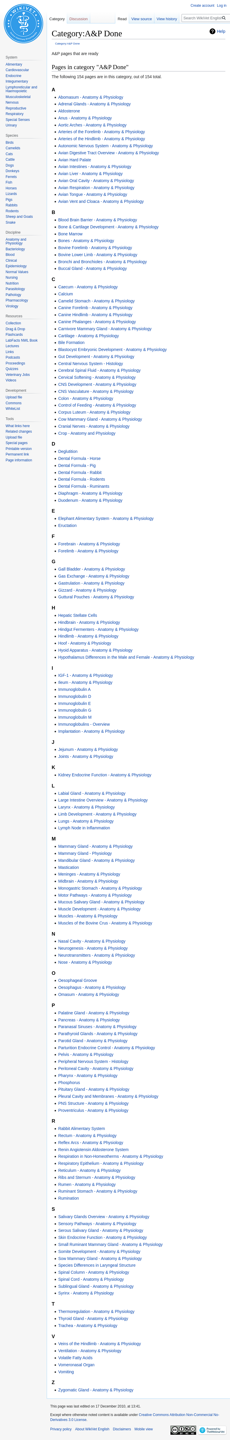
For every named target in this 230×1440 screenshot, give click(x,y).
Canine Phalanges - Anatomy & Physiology (97, 321)
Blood (10, 255)
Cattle (10, 159)
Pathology (13, 295)
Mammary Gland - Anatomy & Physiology (95, 846)
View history (167, 19)
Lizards (11, 194)
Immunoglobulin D (74, 696)
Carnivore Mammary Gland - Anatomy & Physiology (104, 328)
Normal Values (17, 272)
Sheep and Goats (19, 217)
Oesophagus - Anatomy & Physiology (92, 987)
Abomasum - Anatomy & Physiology (90, 97)
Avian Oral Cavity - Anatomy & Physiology (96, 180)
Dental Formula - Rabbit (80, 472)
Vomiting (66, 1371)
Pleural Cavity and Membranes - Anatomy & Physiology (108, 1096)
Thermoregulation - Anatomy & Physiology (96, 1311)
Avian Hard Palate (74, 159)
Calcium (65, 294)
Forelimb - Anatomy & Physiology (88, 551)
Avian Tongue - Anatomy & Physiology (92, 194)
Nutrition (12, 283)
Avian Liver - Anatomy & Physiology (90, 173)
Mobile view (144, 1429)
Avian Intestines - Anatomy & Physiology (94, 166)
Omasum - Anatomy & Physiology (88, 994)
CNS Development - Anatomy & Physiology (97, 384)
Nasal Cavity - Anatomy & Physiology (91, 941)
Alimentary (14, 64)
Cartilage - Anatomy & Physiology (88, 335)
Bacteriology (15, 249)
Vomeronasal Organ (76, 1364)
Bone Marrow (70, 234)
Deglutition (67, 451)
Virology (12, 306)
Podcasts (13, 357)
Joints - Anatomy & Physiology (85, 756)
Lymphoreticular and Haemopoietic (21, 89)
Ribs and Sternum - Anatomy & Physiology (96, 1177)
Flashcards (14, 335)
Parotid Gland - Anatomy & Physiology (92, 1040)
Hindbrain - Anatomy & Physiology (89, 622)
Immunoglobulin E (74, 703)
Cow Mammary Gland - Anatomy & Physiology (100, 419)
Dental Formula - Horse (79, 458)
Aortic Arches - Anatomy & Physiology (92, 125)
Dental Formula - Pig (76, 465)
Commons (14, 403)
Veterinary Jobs (18, 375)
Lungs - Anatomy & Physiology (86, 821)
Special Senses (18, 120)
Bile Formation (71, 342)
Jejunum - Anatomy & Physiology (88, 749)
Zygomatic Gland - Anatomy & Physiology (95, 1390)
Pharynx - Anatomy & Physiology (87, 1075)
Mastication (68, 867)
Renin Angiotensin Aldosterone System (93, 1149)
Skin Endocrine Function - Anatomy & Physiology (102, 1237)
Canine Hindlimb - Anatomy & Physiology (95, 314)
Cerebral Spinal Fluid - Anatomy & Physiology (99, 370)
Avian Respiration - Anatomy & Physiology (96, 187)
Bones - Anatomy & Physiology (86, 240)
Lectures (12, 346)
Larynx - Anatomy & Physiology (86, 807)
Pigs (9, 200)
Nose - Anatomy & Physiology (85, 962)
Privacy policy (61, 1429)
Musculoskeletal (18, 97)
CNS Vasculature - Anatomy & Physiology (95, 391)
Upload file (14, 397)
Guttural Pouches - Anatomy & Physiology (96, 597)
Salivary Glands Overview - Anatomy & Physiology (103, 1216)
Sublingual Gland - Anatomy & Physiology (95, 1286)
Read (122, 19)
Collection (13, 323)
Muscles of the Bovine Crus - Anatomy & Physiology (105, 923)
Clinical (11, 260)
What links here (18, 426)
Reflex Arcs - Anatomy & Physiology (90, 1142)
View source (141, 19)
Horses (11, 188)
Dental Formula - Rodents (81, 479)
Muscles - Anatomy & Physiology (87, 916)
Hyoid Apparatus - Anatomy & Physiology (95, 650)
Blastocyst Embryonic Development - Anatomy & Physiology (112, 349)
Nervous (12, 102)
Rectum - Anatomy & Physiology (87, 1135)
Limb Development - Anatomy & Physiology (97, 814)
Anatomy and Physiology (16, 241)
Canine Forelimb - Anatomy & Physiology (95, 307)
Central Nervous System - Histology (90, 363)
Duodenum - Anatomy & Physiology (90, 500)
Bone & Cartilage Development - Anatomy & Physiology (108, 227)
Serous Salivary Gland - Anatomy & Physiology (100, 1230)
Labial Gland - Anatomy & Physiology (91, 793)
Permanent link (17, 454)
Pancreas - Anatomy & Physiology (89, 1020)
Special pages (16, 443)
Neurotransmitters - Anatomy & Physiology (96, 955)
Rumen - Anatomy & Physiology (87, 1184)
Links (10, 352)
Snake (10, 222)
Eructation (67, 525)
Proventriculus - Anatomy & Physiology (93, 1110)
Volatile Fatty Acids (75, 1357)
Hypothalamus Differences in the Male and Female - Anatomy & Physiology (126, 657)
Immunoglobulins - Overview (84, 724)
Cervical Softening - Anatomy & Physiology (96, 377)
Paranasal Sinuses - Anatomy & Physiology (97, 1026)
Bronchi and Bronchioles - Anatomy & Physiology (102, 261)
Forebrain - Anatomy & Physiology (89, 544)
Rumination (68, 1198)
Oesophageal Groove (77, 980)
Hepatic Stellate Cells (77, 615)
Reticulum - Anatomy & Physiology (89, 1170)
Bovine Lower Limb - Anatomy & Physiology (97, 254)
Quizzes (12, 369)
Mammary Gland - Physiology (85, 853)
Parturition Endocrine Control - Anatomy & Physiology (106, 1047)
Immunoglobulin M (74, 717)
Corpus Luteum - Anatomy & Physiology (94, 412)
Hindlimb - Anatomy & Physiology (88, 636)
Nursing (12, 277)
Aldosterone (69, 111)
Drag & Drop (15, 329)
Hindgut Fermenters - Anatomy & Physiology (98, 629)
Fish (9, 182)
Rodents (12, 211)
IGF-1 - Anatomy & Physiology (85, 675)
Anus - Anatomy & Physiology (85, 118)
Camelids (13, 148)
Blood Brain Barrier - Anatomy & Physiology (97, 220)
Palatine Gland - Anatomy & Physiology (93, 1013)
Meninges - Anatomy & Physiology (89, 874)
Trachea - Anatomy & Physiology (87, 1325)
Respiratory (14, 114)
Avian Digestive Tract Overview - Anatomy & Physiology (108, 152)
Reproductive (16, 108)
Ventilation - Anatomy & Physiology (89, 1350)
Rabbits (12, 205)
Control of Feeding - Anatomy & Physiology (97, 405)
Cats (9, 154)
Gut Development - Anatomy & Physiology (96, 356)
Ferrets (11, 177)
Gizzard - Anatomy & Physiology (87, 590)
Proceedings (15, 363)
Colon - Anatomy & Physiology (85, 398)
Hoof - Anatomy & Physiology (84, 643)
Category (57, 19)
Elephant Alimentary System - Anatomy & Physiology (106, 518)
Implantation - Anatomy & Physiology (91, 731)
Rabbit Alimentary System (81, 1128)
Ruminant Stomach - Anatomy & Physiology (97, 1191)
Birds (9, 143)
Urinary (11, 125)
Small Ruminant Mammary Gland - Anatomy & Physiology (110, 1244)
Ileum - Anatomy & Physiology (85, 682)
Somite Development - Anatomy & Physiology (99, 1251)
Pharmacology (17, 300)
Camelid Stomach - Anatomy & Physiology (96, 301)
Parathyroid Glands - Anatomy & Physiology (97, 1033)
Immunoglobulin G (74, 710)
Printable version (19, 449)
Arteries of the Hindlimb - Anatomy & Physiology (101, 138)
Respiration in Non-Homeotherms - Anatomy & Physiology (110, 1156)
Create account (202, 6)
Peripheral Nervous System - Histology (93, 1061)
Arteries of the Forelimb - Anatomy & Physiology (101, 131)
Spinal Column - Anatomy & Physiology (93, 1272)
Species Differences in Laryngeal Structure (96, 1265)
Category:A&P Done (67, 43)
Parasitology (15, 289)
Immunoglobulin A (74, 689)
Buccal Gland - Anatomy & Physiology (92, 268)
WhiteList (13, 409)
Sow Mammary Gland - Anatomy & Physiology (100, 1258)
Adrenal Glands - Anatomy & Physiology (94, 104)
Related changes (19, 431)
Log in (221, 6)
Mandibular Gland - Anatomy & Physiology (96, 860)
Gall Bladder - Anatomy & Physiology (91, 569)
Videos (11, 380)
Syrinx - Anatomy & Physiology (86, 1293)
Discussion (78, 19)
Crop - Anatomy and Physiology (86, 433)
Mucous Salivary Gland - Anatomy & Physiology (101, 902)
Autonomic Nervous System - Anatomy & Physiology (105, 145)
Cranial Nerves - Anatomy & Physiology (93, 426)
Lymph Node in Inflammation (84, 828)
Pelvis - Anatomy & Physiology (85, 1054)
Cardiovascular (17, 70)
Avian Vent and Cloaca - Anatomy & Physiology (101, 201)
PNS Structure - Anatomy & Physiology (93, 1103)
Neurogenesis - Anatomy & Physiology (93, 948)
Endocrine (13, 76)
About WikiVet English (92, 1429)
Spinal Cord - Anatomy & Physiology (91, 1279)
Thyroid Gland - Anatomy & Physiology (93, 1318)
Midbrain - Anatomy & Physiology (88, 881)
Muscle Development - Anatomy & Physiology (99, 909)
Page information (19, 460)
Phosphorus (69, 1082)
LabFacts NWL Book (22, 340)
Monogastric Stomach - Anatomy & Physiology (100, 888)
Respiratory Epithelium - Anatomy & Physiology (101, 1163)
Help (221, 31)
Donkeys (12, 171)
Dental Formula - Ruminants (83, 486)
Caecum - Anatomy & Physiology (88, 287)
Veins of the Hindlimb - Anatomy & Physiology (99, 1343)
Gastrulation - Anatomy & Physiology (91, 583)
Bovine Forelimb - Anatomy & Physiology (95, 247)
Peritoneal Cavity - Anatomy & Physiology (95, 1068)
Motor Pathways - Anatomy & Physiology (95, 895)
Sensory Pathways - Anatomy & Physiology (97, 1223)
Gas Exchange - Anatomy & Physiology (93, 576)
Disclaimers (122, 1429)
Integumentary (17, 81)
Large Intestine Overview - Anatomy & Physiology (103, 800)
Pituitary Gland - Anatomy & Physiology (93, 1089)
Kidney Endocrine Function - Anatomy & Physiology (104, 775)
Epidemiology (16, 266)
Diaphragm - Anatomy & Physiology (90, 493)
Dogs (10, 165)
